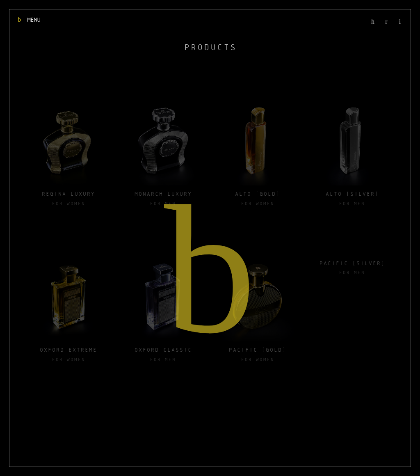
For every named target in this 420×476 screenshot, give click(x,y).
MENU (29, 19)
